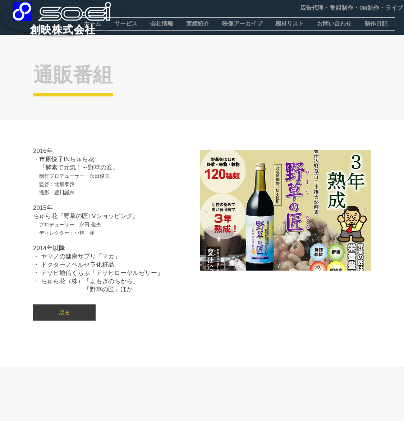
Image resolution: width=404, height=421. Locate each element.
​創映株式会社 (63, 29)
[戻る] (64, 312)
